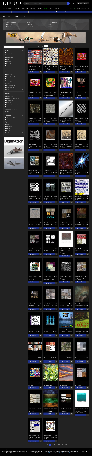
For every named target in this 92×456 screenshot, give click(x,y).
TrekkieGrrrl (63, 198)
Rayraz (62, 172)
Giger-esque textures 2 (79, 196)
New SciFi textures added (64, 222)
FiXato (78, 68)
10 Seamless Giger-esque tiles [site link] (64, 196)
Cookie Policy (62, 452)
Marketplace (7, 8)
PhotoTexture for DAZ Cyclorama (79, 329)
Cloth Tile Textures (79, 248)
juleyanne (79, 224)
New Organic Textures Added (48, 196)
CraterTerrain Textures (64, 276)
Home (15, 11)
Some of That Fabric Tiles (48, 356)
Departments (33, 11)
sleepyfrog (48, 68)
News (39, 8)
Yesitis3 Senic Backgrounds (48, 382)
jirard (31, 68)
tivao (47, 357)
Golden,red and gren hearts (48, 92)
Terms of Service (48, 452)
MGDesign (63, 409)
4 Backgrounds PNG (64, 408)
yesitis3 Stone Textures (32, 408)
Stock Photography (53, 22)
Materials (29, 24)
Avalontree (63, 120)
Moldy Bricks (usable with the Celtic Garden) (64, 356)
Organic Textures (32, 170)
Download (33, 72)
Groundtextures (47, 222)
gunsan (47, 94)
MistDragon (48, 409)
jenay (31, 120)
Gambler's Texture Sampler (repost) (48, 276)
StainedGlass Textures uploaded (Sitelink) (48, 329)
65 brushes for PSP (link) (64, 118)
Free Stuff (16, 8)
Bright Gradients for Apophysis (32, 382)
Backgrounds (10, 24)
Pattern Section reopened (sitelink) (80, 118)
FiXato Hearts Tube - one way (33, 92)
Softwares (40, 11)
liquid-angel (63, 94)
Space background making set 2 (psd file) (32, 435)
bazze (31, 437)
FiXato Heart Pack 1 (80, 66)
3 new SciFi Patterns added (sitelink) (33, 144)
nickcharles (79, 305)
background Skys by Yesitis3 (79, 356)
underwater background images (79, 408)
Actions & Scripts (11, 22)
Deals (45, 8)
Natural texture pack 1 (79, 276)
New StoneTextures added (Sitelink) (48, 144)
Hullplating (30, 222)
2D (29, 69)
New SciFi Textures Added (33, 118)
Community (33, 8)
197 (59, 444)
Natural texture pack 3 (64, 303)
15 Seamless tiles (32, 276)
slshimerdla (32, 357)
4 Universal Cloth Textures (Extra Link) (64, 92)
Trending (25, 11)
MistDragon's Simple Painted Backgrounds (48, 408)
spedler (78, 278)
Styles (49, 24)
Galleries (25, 8)
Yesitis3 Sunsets (64, 382)
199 (66, 444)
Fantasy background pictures (32, 303)
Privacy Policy (72, 452)
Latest (19, 11)
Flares (76, 170)
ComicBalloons (47, 170)
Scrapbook (30, 26)
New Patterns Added (33, 196)
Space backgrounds (64, 170)
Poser (51, 8)
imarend (63, 331)
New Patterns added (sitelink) (48, 248)
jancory (31, 383)
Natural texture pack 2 (48, 303)
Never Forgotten (32, 66)
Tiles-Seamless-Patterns (32, 356)
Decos (29, 22)
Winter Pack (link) (64, 329)
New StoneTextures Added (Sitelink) (48, 118)
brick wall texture (64, 248)
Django (78, 94)
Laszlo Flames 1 (79, 303)
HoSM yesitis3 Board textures (79, 382)
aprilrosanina (46, 279)
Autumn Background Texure (79, 222)
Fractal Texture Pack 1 (48, 66)
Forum (67, 11)
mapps (78, 250)
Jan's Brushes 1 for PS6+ (48, 435)
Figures (46, 11)
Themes (51, 11)
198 (62, 444)
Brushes (8, 26)
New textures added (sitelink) (33, 248)
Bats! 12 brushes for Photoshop (32, 329)
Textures (50, 26)
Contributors (59, 11)
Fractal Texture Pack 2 (64, 66)
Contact (57, 8)
